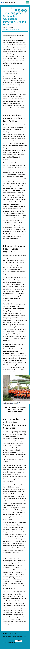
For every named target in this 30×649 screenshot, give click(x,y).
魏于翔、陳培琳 (8, 27)
